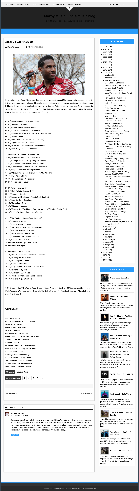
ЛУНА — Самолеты (112, 139)
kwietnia (108, 239)
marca (107, 242)
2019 (105, 65)
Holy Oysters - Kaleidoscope (116, 98)
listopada (109, 78)
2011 (105, 260)
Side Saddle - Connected (114, 83)
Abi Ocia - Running (112, 214)
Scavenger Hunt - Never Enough (117, 202)
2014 (105, 252)
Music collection (58, 4)
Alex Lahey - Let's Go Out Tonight (118, 181)
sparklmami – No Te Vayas (120, 394)
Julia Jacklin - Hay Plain (114, 134)
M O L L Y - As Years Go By (115, 106)
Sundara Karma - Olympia (114, 91)
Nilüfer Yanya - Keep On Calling (117, 172)
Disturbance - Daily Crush (115, 191)
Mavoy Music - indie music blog (69, 16)
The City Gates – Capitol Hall (121, 374)
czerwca (108, 234)
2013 (105, 255)
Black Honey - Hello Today (115, 166)
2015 (105, 250)
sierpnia (108, 229)
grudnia (108, 75)
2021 (105, 60)
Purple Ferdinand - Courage (115, 212)
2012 (105, 258)
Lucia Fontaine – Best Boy (115, 209)
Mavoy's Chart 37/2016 (114, 174)
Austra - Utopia (110, 113)
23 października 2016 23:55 (19, 415)
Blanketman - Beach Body (120, 278)
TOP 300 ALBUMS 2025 (41, 4)
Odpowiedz (15, 435)
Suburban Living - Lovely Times (117, 159)
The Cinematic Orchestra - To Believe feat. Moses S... (116, 120)
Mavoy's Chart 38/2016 (114, 164)
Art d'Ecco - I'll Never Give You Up (118, 144)
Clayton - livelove (111, 217)
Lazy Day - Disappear (113, 219)
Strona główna (9, 4)
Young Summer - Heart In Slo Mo (117, 85)
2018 (105, 67)
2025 (105, 49)
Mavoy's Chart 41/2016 (114, 88)
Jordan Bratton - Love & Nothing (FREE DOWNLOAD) (117, 188)
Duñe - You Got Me (112, 108)
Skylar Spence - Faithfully (115, 161)
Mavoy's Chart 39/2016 (114, 126)
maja (107, 237)
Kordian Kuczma (17, 413)
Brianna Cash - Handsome (115, 111)
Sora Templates (73, 488)
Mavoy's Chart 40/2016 (114, 123)
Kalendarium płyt (23, 4)
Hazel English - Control (114, 169)
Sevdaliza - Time (111, 128)
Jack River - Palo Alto (113, 199)
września (109, 227)
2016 (105, 72)
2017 (105, 70)
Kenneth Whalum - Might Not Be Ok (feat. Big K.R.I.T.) (118, 223)
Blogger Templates (50, 488)
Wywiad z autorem (74, 4)
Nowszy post (11, 393)
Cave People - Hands (113, 141)
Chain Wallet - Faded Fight (115, 184)
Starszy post (86, 393)
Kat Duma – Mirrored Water (121, 451)
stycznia (108, 247)
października (110, 80)
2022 (105, 57)
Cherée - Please (111, 116)
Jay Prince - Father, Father (115, 100)
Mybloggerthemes (89, 488)
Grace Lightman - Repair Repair (117, 131)
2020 (105, 62)
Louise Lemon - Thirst (113, 136)
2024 (105, 52)
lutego (108, 245)
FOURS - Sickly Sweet (113, 194)
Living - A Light (111, 103)
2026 (105, 47)
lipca (107, 232)
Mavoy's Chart (22, 372)
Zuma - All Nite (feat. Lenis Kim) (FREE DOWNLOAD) (117, 205)
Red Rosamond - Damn (114, 196)
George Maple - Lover (113, 151)
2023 (105, 54)
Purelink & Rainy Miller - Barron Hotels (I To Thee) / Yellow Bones (120, 354)
